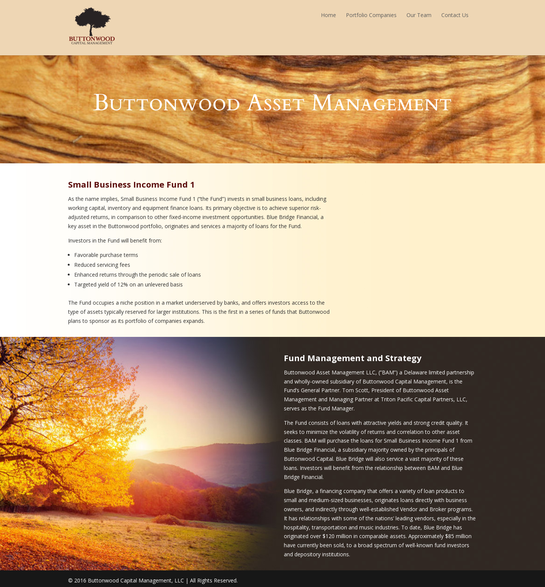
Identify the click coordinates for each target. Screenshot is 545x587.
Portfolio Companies (371, 15)
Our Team (418, 15)
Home (328, 15)
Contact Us (455, 15)
